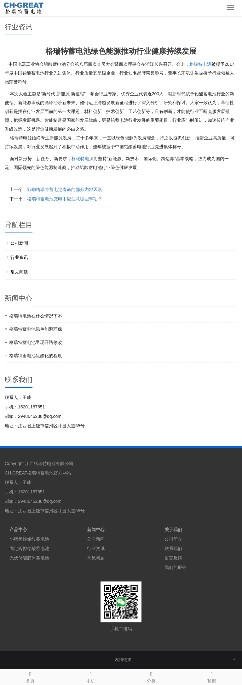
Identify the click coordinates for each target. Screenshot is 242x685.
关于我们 (173, 529)
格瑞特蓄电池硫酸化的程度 (35, 355)
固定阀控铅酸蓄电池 (29, 548)
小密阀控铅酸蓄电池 (29, 539)
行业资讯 (19, 257)
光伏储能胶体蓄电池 (29, 557)
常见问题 (19, 271)
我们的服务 (175, 567)
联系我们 (173, 548)
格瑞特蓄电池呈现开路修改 (35, 342)
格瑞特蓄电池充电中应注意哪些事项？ (64, 198)
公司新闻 (19, 242)
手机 (90, 676)
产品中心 (18, 529)
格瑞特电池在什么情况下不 (35, 315)
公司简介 (173, 539)
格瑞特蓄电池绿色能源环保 (35, 329)
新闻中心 (96, 529)
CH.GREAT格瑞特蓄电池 (29, 472)
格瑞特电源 (200, 64)
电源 (83, 158)
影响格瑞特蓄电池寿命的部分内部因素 (64, 189)
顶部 (212, 676)
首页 (30, 676)
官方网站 (62, 472)
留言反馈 (173, 557)
